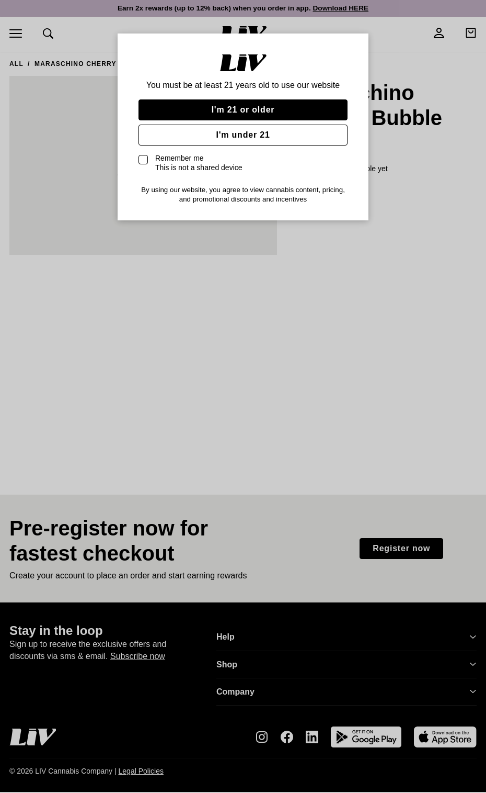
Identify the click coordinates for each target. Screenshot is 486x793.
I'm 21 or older (243, 109)
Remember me (198, 163)
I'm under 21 (243, 134)
